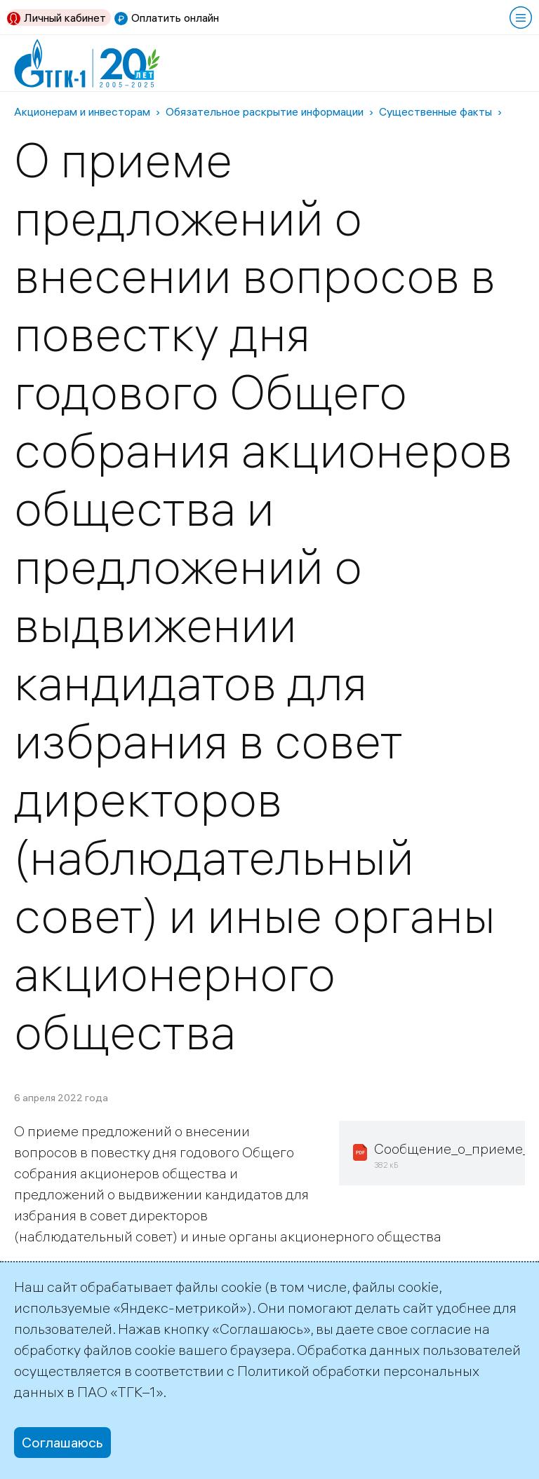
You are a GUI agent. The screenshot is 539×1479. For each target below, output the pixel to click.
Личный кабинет (65, 18)
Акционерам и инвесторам (82, 111)
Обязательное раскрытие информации (265, 111)
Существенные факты (435, 111)
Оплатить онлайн (175, 18)
